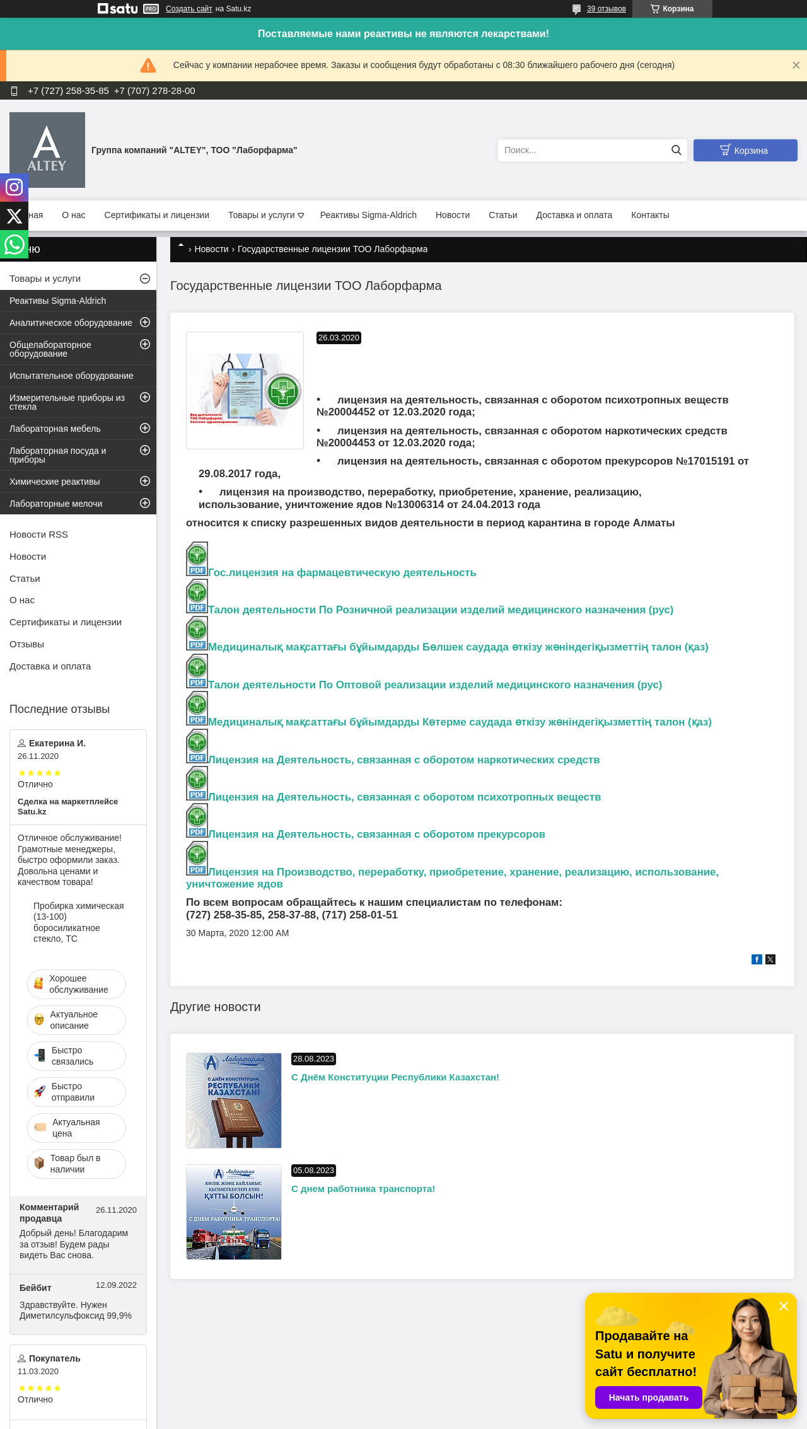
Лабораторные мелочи (55, 504)
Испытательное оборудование (71, 376)
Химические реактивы (54, 482)
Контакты (650, 215)
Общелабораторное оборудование (50, 349)
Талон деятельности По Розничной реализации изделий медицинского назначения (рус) (440, 610)
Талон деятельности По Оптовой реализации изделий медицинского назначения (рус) (435, 685)
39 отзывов (606, 8)
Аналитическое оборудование (70, 323)
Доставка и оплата (575, 215)
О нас (73, 215)
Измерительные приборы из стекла (67, 402)
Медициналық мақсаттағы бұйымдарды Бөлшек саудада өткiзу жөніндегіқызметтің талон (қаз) (458, 647)
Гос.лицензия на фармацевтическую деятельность (331, 573)
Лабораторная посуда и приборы (57, 455)
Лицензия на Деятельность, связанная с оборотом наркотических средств (404, 760)
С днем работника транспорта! (363, 1188)
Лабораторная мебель (55, 429)
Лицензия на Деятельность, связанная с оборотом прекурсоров (376, 834)
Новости (453, 215)
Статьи (503, 215)
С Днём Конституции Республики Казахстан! (395, 1077)
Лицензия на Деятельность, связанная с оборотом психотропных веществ (404, 797)
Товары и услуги (261, 215)
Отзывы (26, 644)
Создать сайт (189, 8)
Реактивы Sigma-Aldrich (368, 215)
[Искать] (676, 150)
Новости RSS (38, 534)
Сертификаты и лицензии (157, 215)
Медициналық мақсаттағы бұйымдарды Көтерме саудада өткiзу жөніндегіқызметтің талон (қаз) (460, 722)
